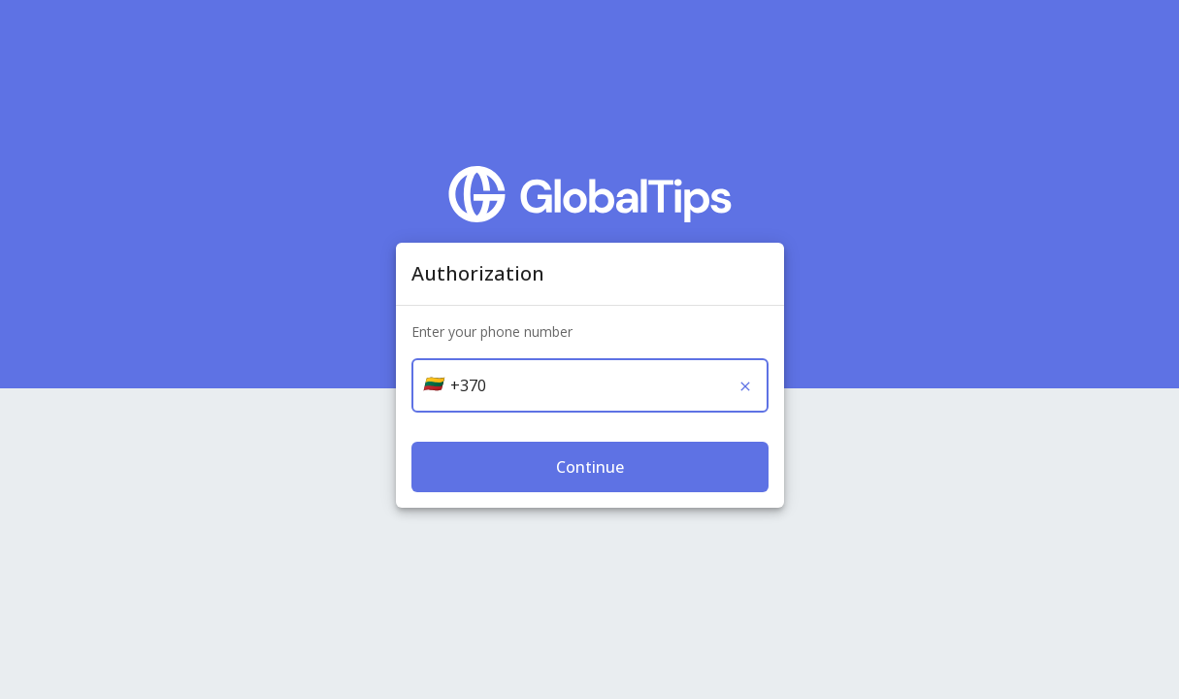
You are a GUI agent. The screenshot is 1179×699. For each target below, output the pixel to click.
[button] (432, 383)
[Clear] (745, 386)
